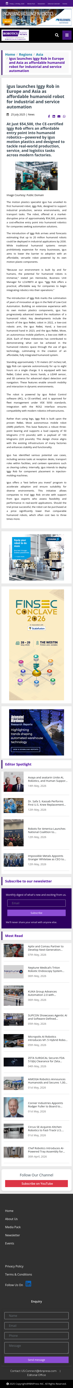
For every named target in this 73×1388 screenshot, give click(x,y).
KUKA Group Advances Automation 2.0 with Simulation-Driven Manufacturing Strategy (43, 993)
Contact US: (17, 1371)
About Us (11, 1219)
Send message (36, 1360)
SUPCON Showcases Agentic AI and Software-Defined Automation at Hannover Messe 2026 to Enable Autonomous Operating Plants (47, 1017)
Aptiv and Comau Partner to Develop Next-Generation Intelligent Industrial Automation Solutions (45, 948)
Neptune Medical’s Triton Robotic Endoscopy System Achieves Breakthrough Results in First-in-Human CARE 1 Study (48, 969)
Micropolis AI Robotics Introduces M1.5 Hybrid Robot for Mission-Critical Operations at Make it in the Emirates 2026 (48, 1038)
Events (65, 4)
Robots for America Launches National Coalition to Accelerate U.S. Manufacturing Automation (47, 830)
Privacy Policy (14, 1266)
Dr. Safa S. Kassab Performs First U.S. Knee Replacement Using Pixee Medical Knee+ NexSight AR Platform (46, 803)
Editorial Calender (54, 4)
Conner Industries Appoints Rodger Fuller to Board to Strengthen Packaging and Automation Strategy (45, 1104)
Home (10, 54)
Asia (39, 54)
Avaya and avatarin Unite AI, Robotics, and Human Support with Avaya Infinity (47, 779)
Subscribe (36, 913)
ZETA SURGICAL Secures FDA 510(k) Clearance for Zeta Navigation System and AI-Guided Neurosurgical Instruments (46, 1059)
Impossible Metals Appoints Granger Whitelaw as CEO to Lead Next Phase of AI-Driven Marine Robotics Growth (46, 857)
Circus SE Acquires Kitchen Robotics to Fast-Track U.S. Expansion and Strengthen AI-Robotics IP (47, 1128)
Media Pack (31, 4)
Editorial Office (36, 1375)
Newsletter (41, 4)
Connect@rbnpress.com (41, 1371)
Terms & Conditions (18, 1274)
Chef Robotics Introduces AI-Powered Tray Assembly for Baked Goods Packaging (46, 1149)
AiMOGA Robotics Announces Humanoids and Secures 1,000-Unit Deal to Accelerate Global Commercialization (48, 1080)
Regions (25, 54)
